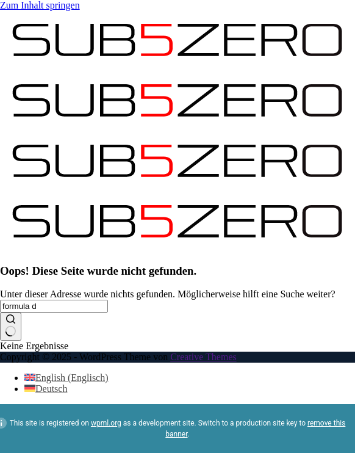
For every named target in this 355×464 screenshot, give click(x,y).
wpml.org (106, 423)
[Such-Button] (10, 327)
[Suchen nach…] (54, 306)
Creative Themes (203, 357)
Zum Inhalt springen (40, 5)
